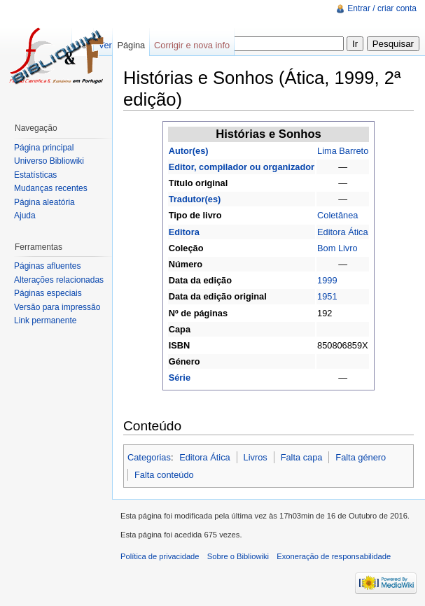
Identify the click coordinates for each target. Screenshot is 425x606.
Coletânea (337, 215)
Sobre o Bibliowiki (238, 556)
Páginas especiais (48, 293)
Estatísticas (35, 175)
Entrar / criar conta (382, 8)
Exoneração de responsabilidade (334, 556)
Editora (184, 232)
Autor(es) (189, 151)
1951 (327, 296)
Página (131, 45)
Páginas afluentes (47, 266)
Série (179, 377)
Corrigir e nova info (192, 45)
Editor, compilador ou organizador (241, 167)
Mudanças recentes (51, 188)
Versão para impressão (57, 307)
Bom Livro (337, 248)
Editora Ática (342, 232)
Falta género (360, 457)
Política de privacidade (160, 556)
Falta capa (302, 457)
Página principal (44, 148)
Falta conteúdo (164, 475)
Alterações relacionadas (59, 280)
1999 (327, 280)
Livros (255, 457)
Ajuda (25, 215)
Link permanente (45, 320)
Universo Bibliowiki (49, 161)
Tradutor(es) (195, 199)
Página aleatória (44, 202)
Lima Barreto (342, 151)
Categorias (149, 457)
